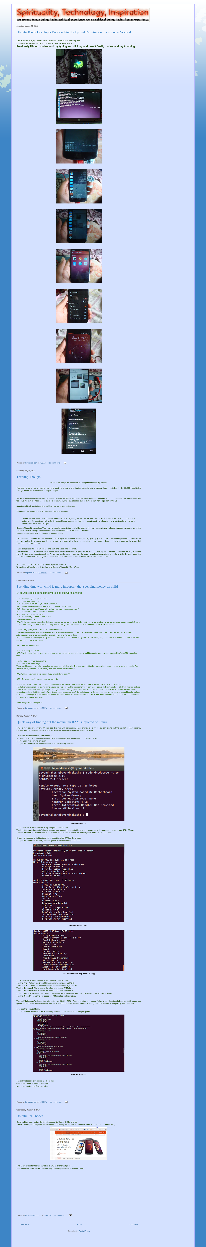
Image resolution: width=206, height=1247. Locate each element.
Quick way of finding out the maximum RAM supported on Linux (61, 722)
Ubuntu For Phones (29, 1116)
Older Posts (134, 1224)
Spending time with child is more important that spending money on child (67, 586)
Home (79, 1224)
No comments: (54, 463)
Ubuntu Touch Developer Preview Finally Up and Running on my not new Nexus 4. (74, 32)
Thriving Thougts (28, 477)
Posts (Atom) (84, 1231)
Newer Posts (24, 1224)
